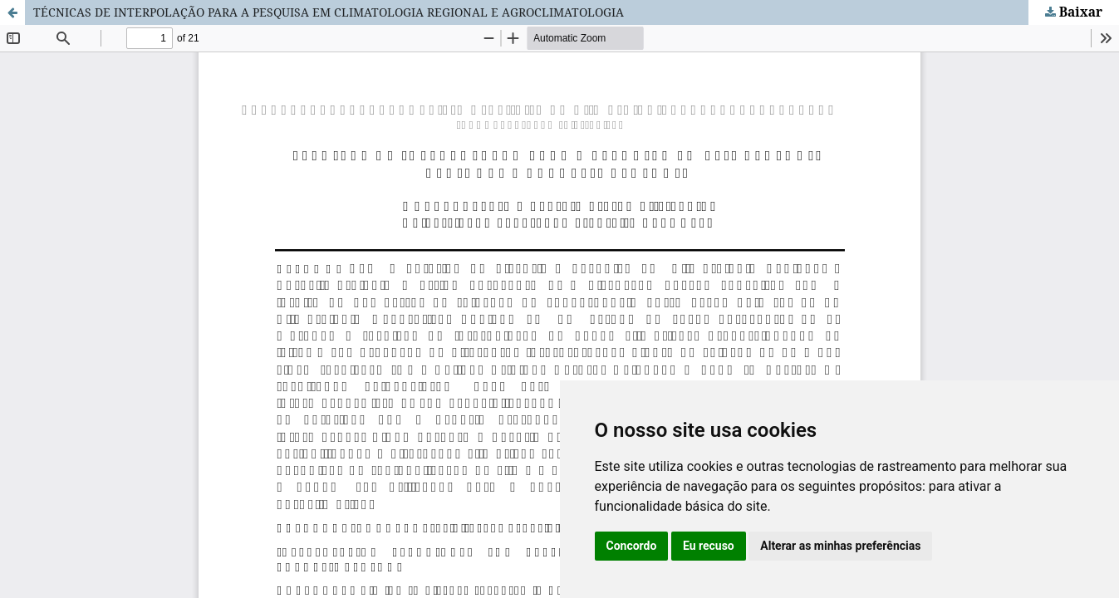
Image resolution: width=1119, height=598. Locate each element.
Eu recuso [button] (708, 545)
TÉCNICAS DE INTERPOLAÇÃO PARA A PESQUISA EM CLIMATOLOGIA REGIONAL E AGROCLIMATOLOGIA (328, 12)
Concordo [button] (631, 545)
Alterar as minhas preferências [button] (840, 545)
